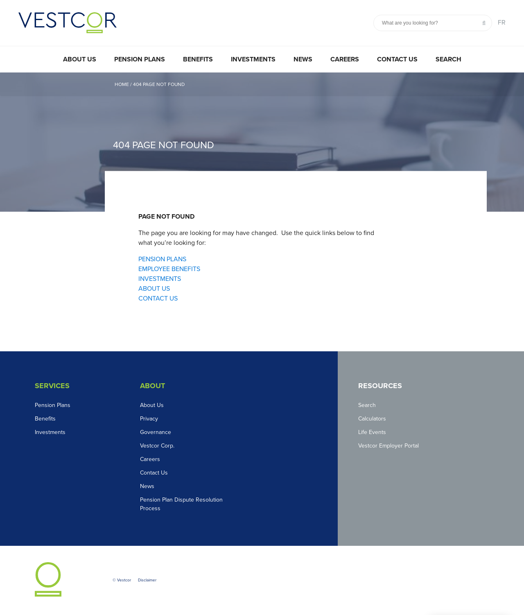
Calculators (372, 418)
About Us (79, 59)
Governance (155, 432)
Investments (253, 59)
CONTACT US (158, 298)
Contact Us (397, 59)
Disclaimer (147, 580)
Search (448, 59)
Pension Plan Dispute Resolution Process (181, 504)
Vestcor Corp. (157, 445)
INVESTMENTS (159, 279)
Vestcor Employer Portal (388, 445)
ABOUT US (154, 289)
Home (122, 84)
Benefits (198, 59)
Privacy (149, 418)
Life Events (372, 432)
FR (502, 22)
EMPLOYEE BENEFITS (169, 269)
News (303, 59)
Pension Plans (139, 59)
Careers (344, 59)
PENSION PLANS (162, 259)
